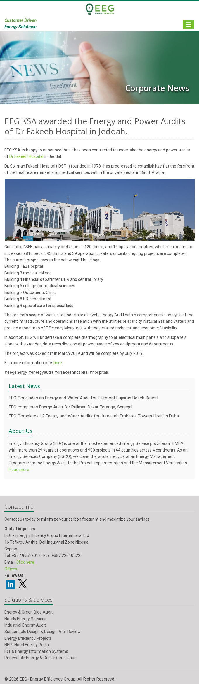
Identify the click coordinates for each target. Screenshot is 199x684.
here (57, 362)
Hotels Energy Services (25, 618)
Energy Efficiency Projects (28, 638)
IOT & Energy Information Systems (36, 651)
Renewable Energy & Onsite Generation (40, 657)
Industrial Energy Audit (25, 625)
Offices (10, 569)
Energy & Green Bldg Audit (28, 612)
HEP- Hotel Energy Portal (27, 644)
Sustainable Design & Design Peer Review (42, 631)
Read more (19, 469)
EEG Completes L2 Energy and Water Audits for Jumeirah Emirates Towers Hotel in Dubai (94, 416)
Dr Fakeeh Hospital (26, 156)
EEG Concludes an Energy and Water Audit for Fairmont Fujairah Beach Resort (83, 398)
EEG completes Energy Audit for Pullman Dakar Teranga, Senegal (70, 407)
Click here (25, 562)
